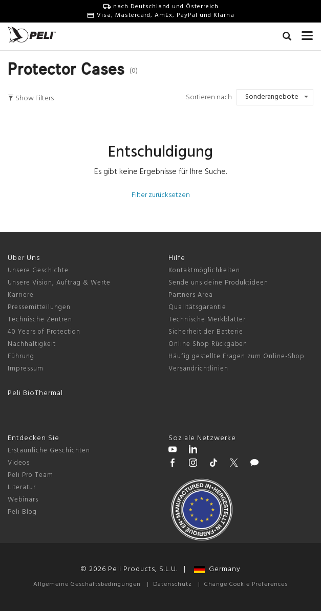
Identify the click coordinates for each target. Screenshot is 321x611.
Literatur (22, 487)
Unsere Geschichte (38, 270)
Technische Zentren (40, 319)
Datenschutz (172, 584)
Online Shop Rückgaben (207, 344)
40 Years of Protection (44, 331)
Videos (19, 462)
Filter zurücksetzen (161, 195)
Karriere (21, 295)
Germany (217, 569)
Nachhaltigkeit (32, 344)
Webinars (23, 499)
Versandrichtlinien (198, 368)
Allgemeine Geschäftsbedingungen (87, 584)
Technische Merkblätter (207, 319)
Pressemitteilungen (39, 307)
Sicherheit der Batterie (205, 331)
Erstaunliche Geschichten (49, 450)
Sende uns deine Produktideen (218, 282)
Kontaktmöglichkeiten (204, 270)
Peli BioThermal (35, 393)
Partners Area (190, 295)
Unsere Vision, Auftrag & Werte (59, 282)
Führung (21, 356)
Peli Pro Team (30, 475)
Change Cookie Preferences (246, 584)
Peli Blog (22, 512)
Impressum (26, 368)
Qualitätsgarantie (197, 307)
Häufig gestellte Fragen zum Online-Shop (236, 356)
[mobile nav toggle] (307, 33)
